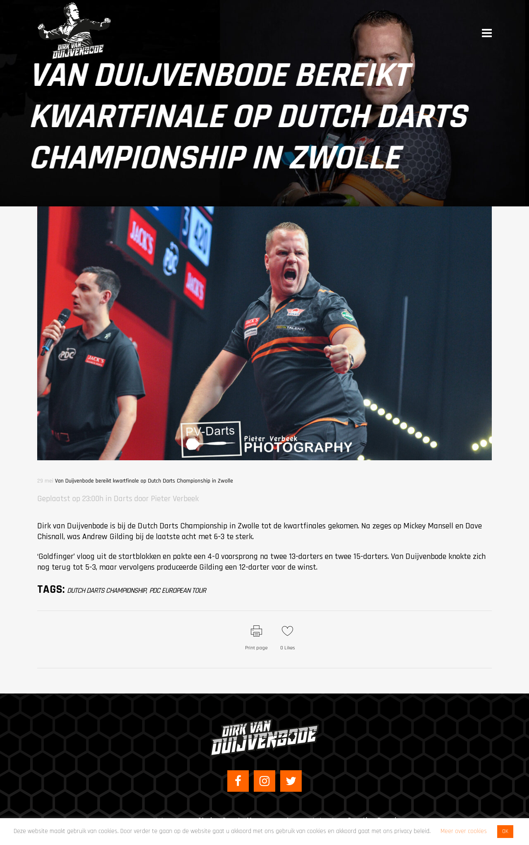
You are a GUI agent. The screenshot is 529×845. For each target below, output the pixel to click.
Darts (123, 498)
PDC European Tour (177, 590)
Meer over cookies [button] (464, 831)
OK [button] (505, 831)
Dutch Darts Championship (106, 590)
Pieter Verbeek (175, 498)
